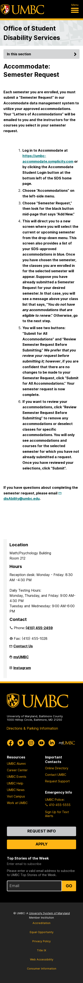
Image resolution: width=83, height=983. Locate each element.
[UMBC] (22, 9)
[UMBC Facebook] (10, 743)
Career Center (17, 770)
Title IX (41, 950)
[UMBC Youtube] (41, 743)
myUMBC (21, 658)
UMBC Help (15, 783)
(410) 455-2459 (39, 628)
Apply (42, 844)
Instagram (22, 669)
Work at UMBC (17, 803)
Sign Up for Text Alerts (57, 814)
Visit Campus (16, 796)
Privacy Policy (41, 941)
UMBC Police (54, 799)
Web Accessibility (41, 959)
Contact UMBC (55, 774)
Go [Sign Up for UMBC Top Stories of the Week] (69, 885)
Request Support (57, 781)
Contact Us (23, 646)
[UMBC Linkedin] (51, 743)
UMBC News (16, 790)
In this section (42, 54)
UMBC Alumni (16, 763)
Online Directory (56, 768)
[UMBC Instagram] (31, 743)
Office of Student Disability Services (31, 33)
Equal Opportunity (41, 932)
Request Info (41, 831)
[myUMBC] (66, 743)
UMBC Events (16, 776)
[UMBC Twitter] (20, 743)
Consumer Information (41, 968)
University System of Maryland (49, 913)
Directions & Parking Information (32, 728)
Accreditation (41, 923)
